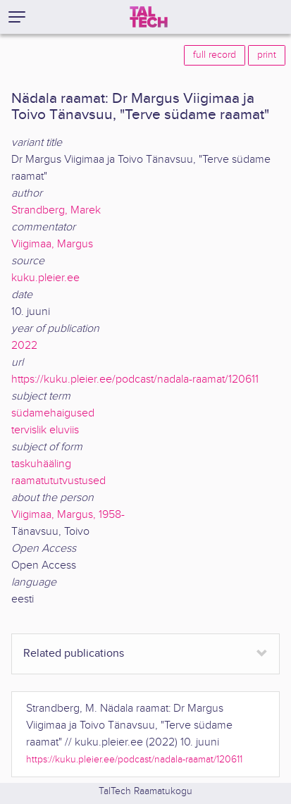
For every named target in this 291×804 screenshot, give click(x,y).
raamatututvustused (58, 481)
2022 (24, 345)
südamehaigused (52, 413)
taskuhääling (41, 464)
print (266, 55)
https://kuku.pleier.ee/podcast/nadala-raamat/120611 (135, 379)
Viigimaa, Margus (52, 244)
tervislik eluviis (45, 430)
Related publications (73, 653)
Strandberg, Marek (56, 210)
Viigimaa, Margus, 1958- (68, 514)
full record (214, 55)
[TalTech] (148, 17)
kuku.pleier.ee (45, 278)
